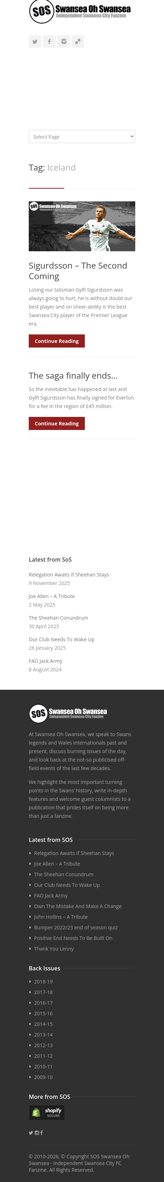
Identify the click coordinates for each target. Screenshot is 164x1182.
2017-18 (43, 992)
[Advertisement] (82, 85)
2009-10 (43, 1077)
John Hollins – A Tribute (61, 916)
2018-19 (43, 981)
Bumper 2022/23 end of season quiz (75, 927)
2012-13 (43, 1045)
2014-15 (43, 1024)
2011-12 (43, 1055)
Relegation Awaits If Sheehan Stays (69, 574)
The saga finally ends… (73, 375)
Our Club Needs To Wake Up (61, 639)
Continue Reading (57, 341)
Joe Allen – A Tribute (52, 596)
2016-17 (43, 1002)
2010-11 (43, 1066)
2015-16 (43, 1013)
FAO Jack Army (45, 661)
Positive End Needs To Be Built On (73, 938)
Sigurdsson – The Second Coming (78, 270)
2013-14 (43, 1034)
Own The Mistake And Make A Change (78, 906)
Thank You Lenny (53, 948)
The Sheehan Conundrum (58, 617)
